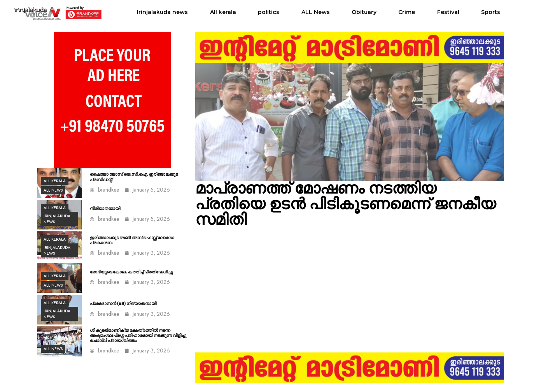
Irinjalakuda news (162, 12)
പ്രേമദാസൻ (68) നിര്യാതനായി (123, 303)
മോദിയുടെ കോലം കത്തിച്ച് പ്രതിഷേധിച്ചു (131, 272)
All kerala (223, 12)
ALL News (315, 12)
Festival (448, 12)
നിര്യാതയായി (105, 208)
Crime (406, 12)
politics (268, 12)
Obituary (364, 12)
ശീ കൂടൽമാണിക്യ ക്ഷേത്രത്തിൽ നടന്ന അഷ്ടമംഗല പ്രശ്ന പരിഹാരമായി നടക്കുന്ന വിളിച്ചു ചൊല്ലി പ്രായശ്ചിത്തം (138, 335)
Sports (490, 12)
